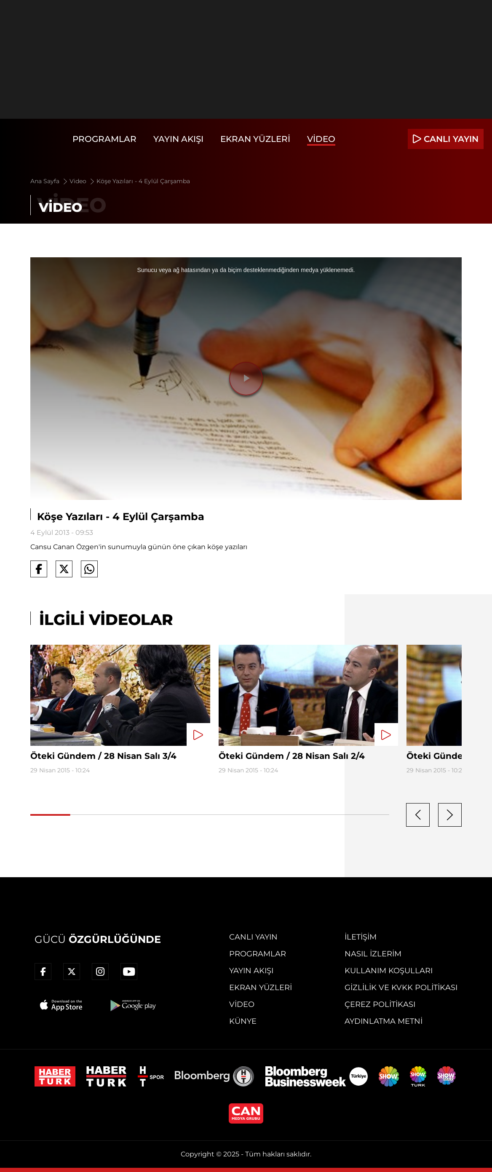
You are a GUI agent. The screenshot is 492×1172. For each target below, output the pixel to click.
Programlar (104, 139)
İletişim (361, 937)
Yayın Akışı (178, 139)
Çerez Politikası (380, 1004)
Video (321, 139)
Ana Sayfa (49, 181)
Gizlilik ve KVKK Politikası (401, 987)
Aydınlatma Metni (383, 1021)
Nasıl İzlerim (373, 953)
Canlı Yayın (253, 937)
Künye (243, 1021)
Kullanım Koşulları (389, 970)
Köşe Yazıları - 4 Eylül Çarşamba (143, 181)
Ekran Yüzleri (255, 139)
